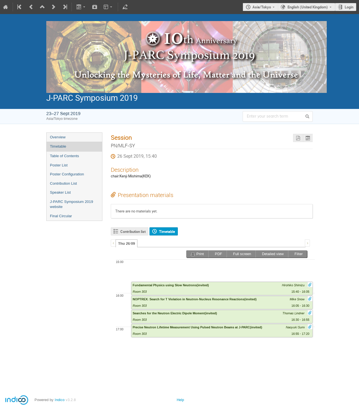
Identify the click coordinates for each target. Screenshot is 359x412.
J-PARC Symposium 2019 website (71, 204)
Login (349, 7)
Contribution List (63, 183)
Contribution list (133, 231)
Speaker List (60, 192)
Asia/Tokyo (261, 7)
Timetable (58, 146)
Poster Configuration (67, 174)
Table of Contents (64, 156)
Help (180, 399)
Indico (60, 399)
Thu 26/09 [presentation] (126, 243)
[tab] (126, 243)
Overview (58, 137)
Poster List (59, 165)
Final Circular (61, 216)
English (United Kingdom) (307, 7)
